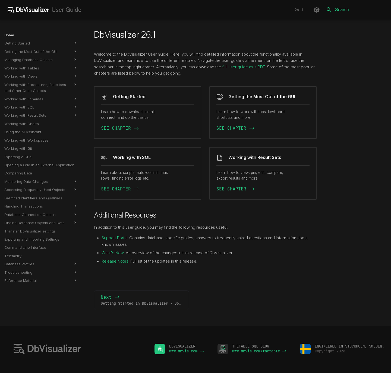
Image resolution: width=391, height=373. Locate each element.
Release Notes (115, 261)
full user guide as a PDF (243, 67)
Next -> (145, 300)
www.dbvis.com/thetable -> (259, 351)
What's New (113, 252)
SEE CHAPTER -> (120, 128)
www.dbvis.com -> (186, 351)
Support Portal (114, 237)
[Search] (355, 10)
